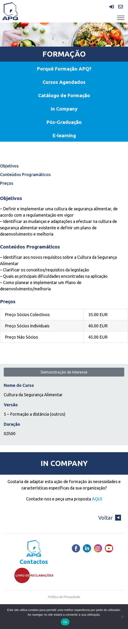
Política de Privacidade (64, 597)
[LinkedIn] (86, 548)
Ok (65, 622)
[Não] (122, 616)
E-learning (64, 135)
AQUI (97, 498)
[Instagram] (97, 548)
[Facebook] (75, 548)
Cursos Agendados (64, 82)
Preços (6, 183)
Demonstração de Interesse (64, 372)
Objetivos (9, 165)
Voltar (109, 518)
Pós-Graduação (64, 122)
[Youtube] (108, 548)
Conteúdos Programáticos (25, 174)
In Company (64, 108)
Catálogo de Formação (64, 95)
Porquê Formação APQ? (64, 68)
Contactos (34, 562)
